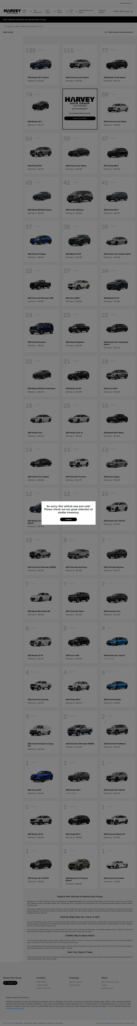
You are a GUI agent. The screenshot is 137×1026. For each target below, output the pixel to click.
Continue (68, 519)
